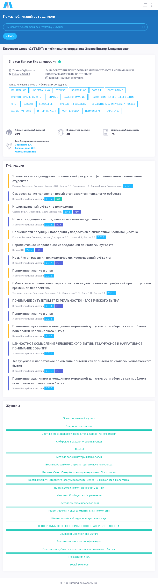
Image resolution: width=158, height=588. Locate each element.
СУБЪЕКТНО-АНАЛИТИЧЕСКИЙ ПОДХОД (113, 104)
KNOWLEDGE (45, 104)
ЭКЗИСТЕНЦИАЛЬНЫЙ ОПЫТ (27, 97)
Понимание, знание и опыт (32, 270)
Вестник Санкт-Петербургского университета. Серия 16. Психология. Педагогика (79, 479)
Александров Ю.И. (25, 148)
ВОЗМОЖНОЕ (78, 90)
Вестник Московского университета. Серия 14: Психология (79, 433)
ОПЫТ (14, 104)
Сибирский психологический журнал (79, 441)
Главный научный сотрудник (64, 77)
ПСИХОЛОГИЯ (93, 111)
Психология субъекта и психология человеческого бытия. (79, 549)
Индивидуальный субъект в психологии (42, 206)
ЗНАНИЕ (53, 97)
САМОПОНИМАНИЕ (74, 97)
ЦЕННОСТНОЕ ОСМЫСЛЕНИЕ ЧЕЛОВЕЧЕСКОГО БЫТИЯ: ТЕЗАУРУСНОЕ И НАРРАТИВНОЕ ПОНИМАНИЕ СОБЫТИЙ (77, 346)
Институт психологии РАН (84, 583)
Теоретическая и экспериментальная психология (79, 510)
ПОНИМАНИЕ (18, 90)
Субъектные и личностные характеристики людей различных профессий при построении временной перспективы (81, 285)
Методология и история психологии (79, 456)
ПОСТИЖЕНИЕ (115, 90)
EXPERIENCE (113, 111)
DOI (58, 199)
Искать (10, 36)
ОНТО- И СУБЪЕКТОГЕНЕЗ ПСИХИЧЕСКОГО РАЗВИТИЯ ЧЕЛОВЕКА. (79, 526)
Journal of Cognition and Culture (79, 533)
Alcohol (79, 449)
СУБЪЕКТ (60, 90)
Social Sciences (79, 564)
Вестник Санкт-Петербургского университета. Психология (79, 472)
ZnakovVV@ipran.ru (22, 70)
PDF (77, 211)
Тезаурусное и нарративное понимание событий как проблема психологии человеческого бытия (81, 363)
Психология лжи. (79, 556)
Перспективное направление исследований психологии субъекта (63, 245)
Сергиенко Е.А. (23, 144)
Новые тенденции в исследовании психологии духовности (57, 219)
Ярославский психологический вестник (79, 487)
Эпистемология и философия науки (79, 541)
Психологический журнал (79, 418)
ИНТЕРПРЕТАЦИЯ (46, 111)
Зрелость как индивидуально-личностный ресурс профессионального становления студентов (77, 178)
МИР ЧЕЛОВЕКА (70, 111)
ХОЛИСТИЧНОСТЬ (21, 111)
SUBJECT (28, 104)
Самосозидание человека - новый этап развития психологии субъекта (66, 194)
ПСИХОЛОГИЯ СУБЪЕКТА (72, 104)
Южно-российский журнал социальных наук (79, 518)
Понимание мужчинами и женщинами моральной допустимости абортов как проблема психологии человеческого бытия (79, 328)
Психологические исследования (79, 503)
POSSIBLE (96, 90)
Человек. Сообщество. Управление (79, 495)
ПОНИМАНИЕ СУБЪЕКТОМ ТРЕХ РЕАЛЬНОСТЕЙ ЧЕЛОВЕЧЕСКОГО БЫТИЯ (65, 301)
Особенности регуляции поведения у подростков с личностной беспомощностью (75, 232)
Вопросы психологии (79, 426)
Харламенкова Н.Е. (25, 151)
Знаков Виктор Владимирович (35, 62)
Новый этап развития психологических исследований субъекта (61, 257)
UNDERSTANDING (41, 90)
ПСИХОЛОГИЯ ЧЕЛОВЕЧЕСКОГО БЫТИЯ (112, 97)
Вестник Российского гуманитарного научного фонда (79, 464)
